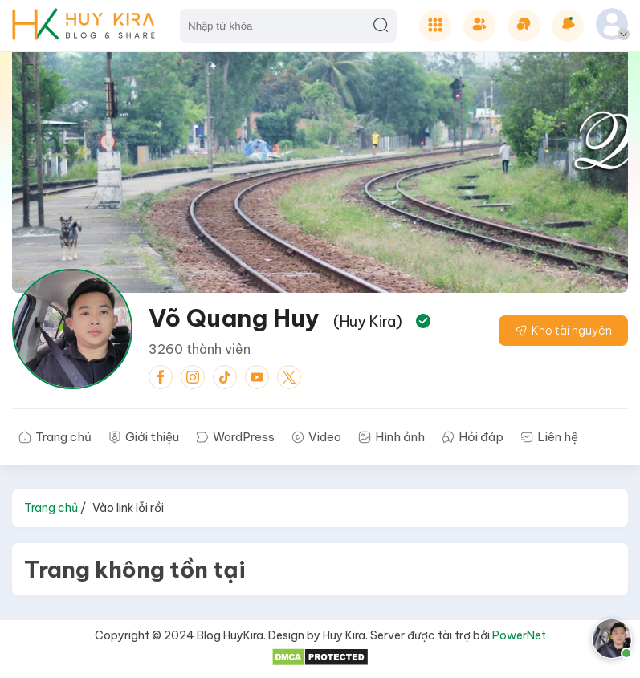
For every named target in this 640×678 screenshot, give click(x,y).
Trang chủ (51, 508)
